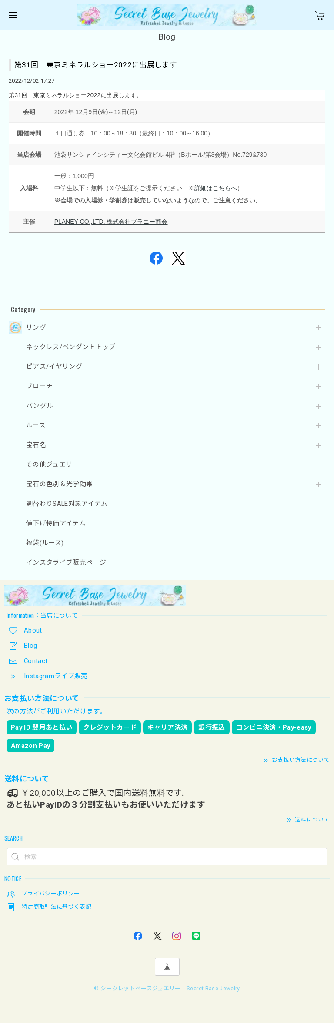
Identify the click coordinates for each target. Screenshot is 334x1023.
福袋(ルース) (44, 543)
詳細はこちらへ (215, 188)
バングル (39, 406)
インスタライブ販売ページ (66, 562)
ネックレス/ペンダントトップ (71, 347)
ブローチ (39, 386)
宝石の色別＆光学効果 (59, 484)
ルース (36, 425)
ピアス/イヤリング (54, 366)
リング (36, 327)
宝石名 (36, 445)
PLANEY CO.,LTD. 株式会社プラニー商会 (111, 221)
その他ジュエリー (52, 464)
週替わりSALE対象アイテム (67, 504)
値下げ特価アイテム (56, 523)
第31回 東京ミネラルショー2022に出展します (95, 65)
